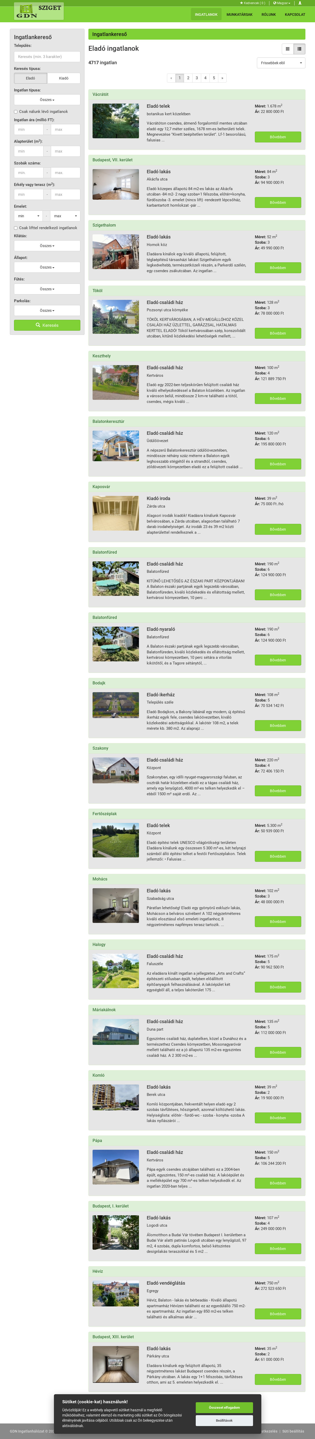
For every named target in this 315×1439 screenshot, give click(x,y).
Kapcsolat (295, 14)
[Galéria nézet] (288, 49)
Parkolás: (22, 301)
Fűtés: (19, 279)
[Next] (222, 78)
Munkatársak (240, 14)
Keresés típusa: (27, 68)
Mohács (100, 879)
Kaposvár (101, 486)
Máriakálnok (104, 1009)
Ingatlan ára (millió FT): (34, 120)
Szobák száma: (27, 163)
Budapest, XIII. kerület (113, 1336)
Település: (23, 45)
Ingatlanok (206, 14)
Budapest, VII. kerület (112, 159)
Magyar (281, 3)
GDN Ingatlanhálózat (27, 1431)
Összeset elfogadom (224, 1407)
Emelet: (20, 206)
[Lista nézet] (299, 49)
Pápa (97, 1140)
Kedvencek (252, 3)
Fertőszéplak (105, 813)
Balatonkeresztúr (108, 421)
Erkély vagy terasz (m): (34, 184)
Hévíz (98, 1271)
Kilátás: (20, 236)
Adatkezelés (267, 1431)
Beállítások (224, 1420)
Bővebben (278, 137)
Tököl (97, 290)
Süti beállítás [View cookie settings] (293, 1431)
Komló (98, 1075)
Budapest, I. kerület (111, 1206)
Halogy (99, 944)
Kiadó (63, 78)
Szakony (100, 748)
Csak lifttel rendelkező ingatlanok (45, 228)
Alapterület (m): (28, 141)
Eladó (30, 78)
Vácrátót (100, 94)
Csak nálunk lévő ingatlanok (41, 111)
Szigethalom (104, 225)
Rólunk (269, 14)
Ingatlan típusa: (27, 90)
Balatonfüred (105, 552)
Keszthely (102, 355)
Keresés (47, 325)
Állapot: (20, 257)
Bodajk (99, 683)
